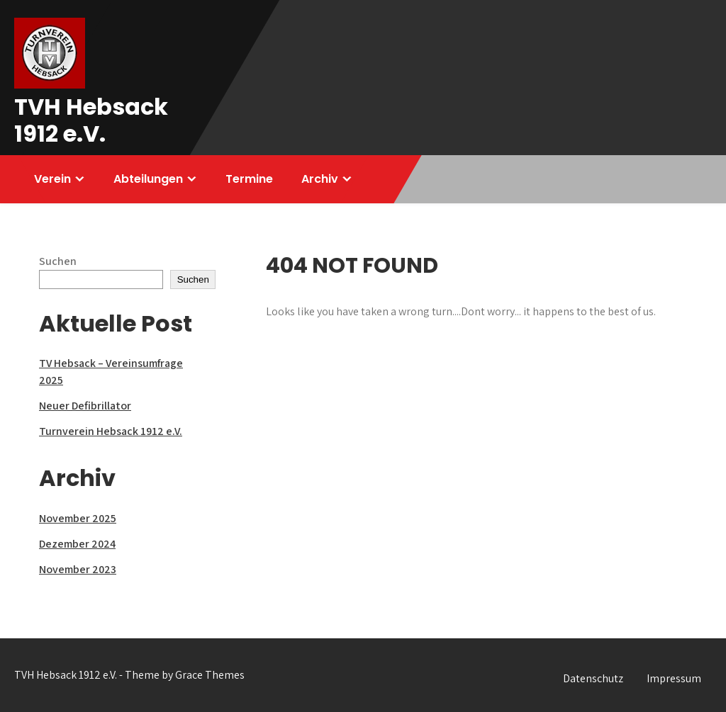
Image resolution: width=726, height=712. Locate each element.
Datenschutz (593, 678)
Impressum (674, 678)
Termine (249, 179)
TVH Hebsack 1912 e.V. (91, 120)
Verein (52, 179)
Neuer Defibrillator (85, 405)
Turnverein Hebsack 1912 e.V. (110, 431)
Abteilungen (148, 179)
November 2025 (77, 518)
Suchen (58, 261)
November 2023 (77, 569)
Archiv (319, 179)
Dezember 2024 (77, 543)
